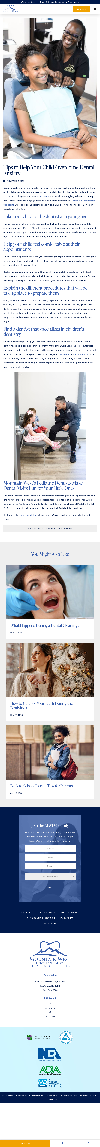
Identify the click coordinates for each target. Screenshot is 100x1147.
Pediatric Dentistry (46, 912)
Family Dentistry (70, 912)
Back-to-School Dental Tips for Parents (41, 786)
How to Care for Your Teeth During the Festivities (41, 705)
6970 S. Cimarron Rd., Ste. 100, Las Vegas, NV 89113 (59, 2)
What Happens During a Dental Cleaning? (44, 625)
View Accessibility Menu (68, 1095)
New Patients (66, 918)
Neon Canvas (54, 1099)
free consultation (29, 515)
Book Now (81, 9)
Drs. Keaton (65, 354)
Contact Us (50, 924)
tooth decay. (43, 196)
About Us (26, 912)
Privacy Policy (52, 1095)
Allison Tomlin (81, 354)
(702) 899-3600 (28, 2)
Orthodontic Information (41, 918)
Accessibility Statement (89, 1095)
